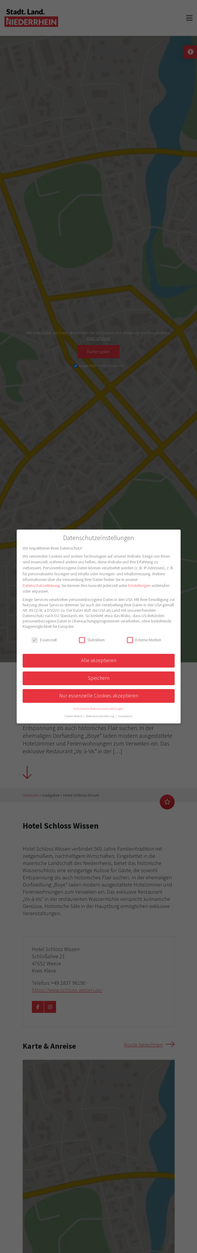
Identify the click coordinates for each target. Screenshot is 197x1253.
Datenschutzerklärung (41, 585)
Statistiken (92, 639)
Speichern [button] (98, 678)
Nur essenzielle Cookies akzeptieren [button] (98, 695)
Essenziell (44, 639)
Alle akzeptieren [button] (98, 660)
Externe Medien (144, 639)
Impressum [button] (125, 716)
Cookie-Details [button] (73, 716)
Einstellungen (139, 585)
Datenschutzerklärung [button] (100, 716)
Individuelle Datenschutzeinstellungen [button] (98, 709)
